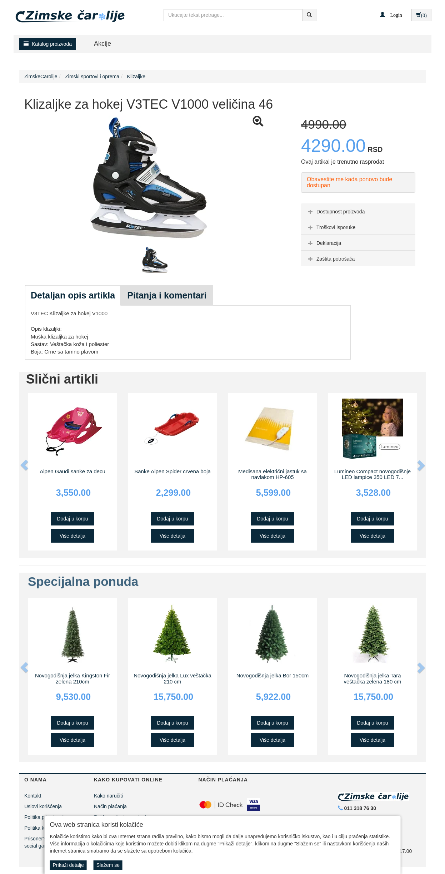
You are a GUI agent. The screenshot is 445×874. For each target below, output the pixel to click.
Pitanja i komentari (166, 295)
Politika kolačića (42, 828)
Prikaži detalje (68, 865)
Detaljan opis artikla (73, 295)
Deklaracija (323, 243)
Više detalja (72, 536)
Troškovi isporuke (330, 227)
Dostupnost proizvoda (335, 211)
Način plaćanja (110, 806)
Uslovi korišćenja (43, 806)
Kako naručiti (108, 796)
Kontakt (32, 796)
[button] (391, 14)
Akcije (102, 43)
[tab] (358, 211)
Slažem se (108, 865)
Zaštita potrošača (330, 259)
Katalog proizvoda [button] (48, 44)
